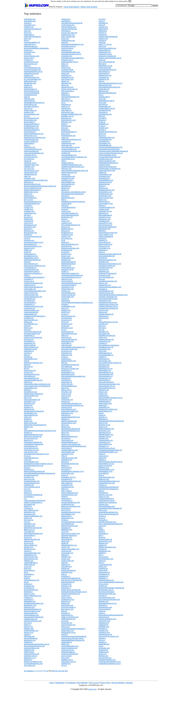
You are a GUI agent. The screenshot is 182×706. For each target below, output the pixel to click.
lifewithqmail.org (67, 229)
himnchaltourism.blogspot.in (109, 345)
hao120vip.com (104, 334)
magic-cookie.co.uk (106, 235)
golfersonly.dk (29, 652)
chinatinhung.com (67, 178)
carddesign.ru (104, 396)
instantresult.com (105, 378)
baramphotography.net (69, 411)
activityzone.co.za (105, 541)
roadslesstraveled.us (106, 499)
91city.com (28, 537)
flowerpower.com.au (106, 590)
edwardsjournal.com (31, 73)
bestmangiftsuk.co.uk (106, 469)
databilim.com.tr (67, 660)
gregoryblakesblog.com (69, 646)
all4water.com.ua (105, 436)
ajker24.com (103, 423)
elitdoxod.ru (28, 87)
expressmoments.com (107, 598)
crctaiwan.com (29, 211)
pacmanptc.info (29, 504)
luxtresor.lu (103, 238)
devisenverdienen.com (32, 184)
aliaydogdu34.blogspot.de (70, 429)
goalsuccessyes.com (31, 654)
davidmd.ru (28, 660)
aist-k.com (65, 425)
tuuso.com (65, 39)
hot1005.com (28, 318)
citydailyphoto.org (30, 174)
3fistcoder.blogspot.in (69, 535)
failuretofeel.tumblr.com (107, 594)
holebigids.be (103, 625)
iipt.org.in (102, 518)
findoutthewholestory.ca (32, 609)
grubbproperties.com (106, 339)
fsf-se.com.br (103, 584)
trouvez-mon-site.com (69, 33)
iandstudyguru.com (31, 559)
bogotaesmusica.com (32, 481)
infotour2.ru (28, 382)
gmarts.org (102, 654)
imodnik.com (103, 324)
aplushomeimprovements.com (72, 405)
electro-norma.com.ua (69, 89)
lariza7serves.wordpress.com (34, 266)
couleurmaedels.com (69, 149)
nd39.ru (27, 275)
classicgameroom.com (107, 171)
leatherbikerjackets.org (32, 260)
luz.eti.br (27, 238)
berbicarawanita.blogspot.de (34, 471)
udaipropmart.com (30, 46)
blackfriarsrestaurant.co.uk (33, 466)
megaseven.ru (29, 304)
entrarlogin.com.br (105, 54)
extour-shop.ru (66, 598)
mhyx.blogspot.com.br (32, 487)
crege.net (64, 209)
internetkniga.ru (29, 376)
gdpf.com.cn (65, 99)
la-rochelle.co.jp (104, 248)
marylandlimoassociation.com (35, 291)
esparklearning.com (31, 62)
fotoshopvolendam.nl (69, 132)
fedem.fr (64, 124)
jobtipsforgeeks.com (68, 361)
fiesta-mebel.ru (29, 122)
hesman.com (28, 632)
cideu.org (27, 176)
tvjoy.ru (26, 40)
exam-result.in (66, 656)
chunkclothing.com (68, 176)
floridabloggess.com (31, 126)
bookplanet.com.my (68, 477)
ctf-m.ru (64, 665)
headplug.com (104, 623)
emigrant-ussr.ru (67, 60)
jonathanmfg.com (67, 504)
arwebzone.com (67, 400)
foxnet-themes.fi (30, 132)
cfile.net (64, 456)
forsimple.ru (65, 576)
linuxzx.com (65, 227)
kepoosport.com (30, 370)
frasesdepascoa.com (31, 580)
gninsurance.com (67, 112)
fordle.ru (27, 578)
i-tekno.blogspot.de (31, 312)
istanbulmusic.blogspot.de (33, 394)
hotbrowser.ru (104, 316)
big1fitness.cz (29, 469)
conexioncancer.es (31, 157)
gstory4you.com (104, 621)
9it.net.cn (102, 537)
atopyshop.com (29, 512)
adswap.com (28, 541)
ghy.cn (101, 95)
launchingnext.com (31, 264)
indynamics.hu (66, 353)
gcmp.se (102, 640)
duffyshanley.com (30, 81)
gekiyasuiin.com (30, 640)
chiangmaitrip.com (68, 452)
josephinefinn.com (30, 359)
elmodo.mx (28, 85)
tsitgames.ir (103, 31)
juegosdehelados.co (106, 355)
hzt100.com (65, 312)
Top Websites (71, 683)
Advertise (129, 683)
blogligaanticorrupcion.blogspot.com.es (38, 464)
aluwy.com (65, 433)
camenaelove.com (30, 446)
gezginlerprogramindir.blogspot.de (73, 636)
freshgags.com (29, 526)
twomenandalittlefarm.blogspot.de (36, 48)
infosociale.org (66, 382)
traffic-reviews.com (68, 37)
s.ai (25, 499)
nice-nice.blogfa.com (106, 277)
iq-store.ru (102, 516)
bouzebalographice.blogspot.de (110, 508)
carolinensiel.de (104, 165)
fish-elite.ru (103, 118)
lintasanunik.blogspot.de (107, 227)
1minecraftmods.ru (31, 563)
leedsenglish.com (67, 258)
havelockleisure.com (31, 615)
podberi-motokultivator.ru (33, 502)
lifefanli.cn (102, 231)
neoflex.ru (65, 271)
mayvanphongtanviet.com (108, 299)
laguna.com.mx (104, 246)
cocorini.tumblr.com (31, 141)
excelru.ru (102, 611)
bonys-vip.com (29, 479)
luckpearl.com (29, 240)
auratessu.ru (28, 407)
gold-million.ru (66, 110)
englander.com (66, 56)
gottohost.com (29, 650)
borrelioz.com (29, 477)
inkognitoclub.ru (104, 380)
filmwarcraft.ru (66, 516)
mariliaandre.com (67, 487)
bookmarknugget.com (107, 477)
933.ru (101, 555)
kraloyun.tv (28, 493)
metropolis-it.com (105, 301)
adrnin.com (65, 541)
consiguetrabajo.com (69, 155)
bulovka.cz (65, 462)
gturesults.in (103, 520)
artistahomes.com (105, 400)
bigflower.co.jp (104, 467)
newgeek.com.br (67, 270)
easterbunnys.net (105, 75)
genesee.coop (29, 99)
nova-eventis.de (67, 281)
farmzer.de (102, 549)
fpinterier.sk (65, 130)
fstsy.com (64, 128)
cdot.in (63, 161)
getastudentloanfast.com (70, 97)
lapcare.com (65, 256)
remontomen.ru (66, 500)
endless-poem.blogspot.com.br (110, 58)
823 (63, 671)
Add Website (59, 683)
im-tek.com (65, 326)
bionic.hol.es (66, 510)
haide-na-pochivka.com (69, 617)
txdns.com (102, 46)
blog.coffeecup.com (31, 510)
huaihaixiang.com (30, 314)
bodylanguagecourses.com (71, 481)
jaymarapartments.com (107, 388)
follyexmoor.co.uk (30, 136)
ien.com (101, 330)
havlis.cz (102, 613)
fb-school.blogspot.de (106, 592)
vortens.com (65, 19)
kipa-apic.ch (28, 367)
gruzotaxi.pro (28, 339)
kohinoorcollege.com (31, 310)
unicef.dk (64, 42)
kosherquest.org (30, 254)
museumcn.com (104, 275)
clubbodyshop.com (68, 143)
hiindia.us (64, 520)
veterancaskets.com (68, 27)
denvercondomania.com (33, 188)
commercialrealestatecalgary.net (110, 147)
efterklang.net (66, 83)
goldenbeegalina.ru (68, 652)
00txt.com (27, 568)
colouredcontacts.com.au (70, 147)
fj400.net (102, 116)
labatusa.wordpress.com (70, 248)
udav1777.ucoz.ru (105, 44)
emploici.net (28, 60)
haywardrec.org (29, 343)
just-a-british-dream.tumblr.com (110, 363)
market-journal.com (68, 295)
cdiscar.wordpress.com (107, 161)
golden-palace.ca (30, 110)
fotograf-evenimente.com (108, 132)
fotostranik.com (104, 572)
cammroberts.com (105, 444)
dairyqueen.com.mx (68, 662)
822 (59, 671)
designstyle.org (104, 184)
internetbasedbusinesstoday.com (73, 376)
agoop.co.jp (103, 427)
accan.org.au (28, 543)
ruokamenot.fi (66, 499)
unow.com (102, 526)
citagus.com (65, 174)
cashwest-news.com (31, 165)
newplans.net (29, 485)
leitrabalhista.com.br (31, 258)
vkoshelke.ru (66, 21)
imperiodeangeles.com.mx (108, 322)
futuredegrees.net (105, 114)
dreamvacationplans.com (33, 516)
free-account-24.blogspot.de (71, 580)
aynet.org (102, 415)
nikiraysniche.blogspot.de (33, 287)
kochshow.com (104, 365)
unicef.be (102, 42)
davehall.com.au (105, 217)
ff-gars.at (102, 122)
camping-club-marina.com (70, 444)
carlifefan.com (29, 167)
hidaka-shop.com (67, 631)
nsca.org (102, 279)
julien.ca (27, 355)
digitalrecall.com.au (31, 192)
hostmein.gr (65, 613)
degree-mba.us (104, 202)
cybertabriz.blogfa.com (69, 213)
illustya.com (28, 328)
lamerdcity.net (66, 246)
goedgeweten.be (105, 110)
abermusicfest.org (30, 545)
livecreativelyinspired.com (70, 225)
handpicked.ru (29, 336)
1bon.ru (101, 563)
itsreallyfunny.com (30, 392)
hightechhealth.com (31, 631)
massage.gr (103, 289)
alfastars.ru (65, 419)
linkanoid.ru (28, 229)
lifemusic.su (65, 231)
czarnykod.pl (28, 221)
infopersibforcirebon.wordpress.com (37, 384)
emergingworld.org (68, 72)
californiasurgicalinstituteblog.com (73, 446)
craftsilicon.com (67, 180)
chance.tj (102, 454)
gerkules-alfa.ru (104, 97)
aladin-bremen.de (30, 423)
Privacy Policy (105, 683)
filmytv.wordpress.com (32, 611)
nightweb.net (103, 493)
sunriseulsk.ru (29, 497)
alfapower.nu (103, 419)
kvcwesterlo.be (66, 250)
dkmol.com (103, 200)
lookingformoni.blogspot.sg (108, 489)
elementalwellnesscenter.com (109, 87)
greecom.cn (65, 106)
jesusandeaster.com (106, 374)
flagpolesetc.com (30, 605)
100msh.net (65, 565)
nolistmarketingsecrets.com (71, 283)
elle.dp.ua (64, 85)
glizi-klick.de (103, 105)
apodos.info (28, 405)
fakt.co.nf (64, 64)
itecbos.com (103, 392)
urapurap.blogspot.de (69, 29)
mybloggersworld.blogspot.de (72, 275)
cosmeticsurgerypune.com (71, 151)
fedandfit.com (104, 124)
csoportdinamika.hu (68, 207)
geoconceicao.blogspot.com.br (72, 638)
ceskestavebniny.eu (31, 458)
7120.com (65, 532)
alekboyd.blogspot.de (69, 421)
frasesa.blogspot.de (68, 570)
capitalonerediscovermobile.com (36, 180)
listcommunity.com (105, 225)
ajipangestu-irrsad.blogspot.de (35, 425)
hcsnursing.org (66, 623)
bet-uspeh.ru (66, 469)
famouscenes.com (30, 64)
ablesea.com (103, 543)
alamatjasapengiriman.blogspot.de (111, 421)
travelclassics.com (68, 35)
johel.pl (26, 361)
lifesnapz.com (29, 231)
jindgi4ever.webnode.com (33, 363)
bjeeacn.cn (65, 466)
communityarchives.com (33, 149)
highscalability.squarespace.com (73, 347)
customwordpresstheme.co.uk (110, 662)
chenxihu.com (66, 169)
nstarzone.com (66, 279)
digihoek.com (103, 656)
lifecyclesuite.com (30, 233)
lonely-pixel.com (104, 242)
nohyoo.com (103, 283)
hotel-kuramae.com (68, 316)
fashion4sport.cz (105, 50)
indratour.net (66, 310)
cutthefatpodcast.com (32, 204)
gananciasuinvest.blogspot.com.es (36, 644)
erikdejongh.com (105, 52)
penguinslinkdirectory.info (70, 502)
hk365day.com (104, 627)
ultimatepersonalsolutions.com (72, 44)
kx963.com (28, 250)
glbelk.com (65, 644)
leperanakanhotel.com (107, 256)
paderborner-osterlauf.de (108, 502)
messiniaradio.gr (30, 303)
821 (56, 671)
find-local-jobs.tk (105, 609)
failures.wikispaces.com (32, 596)
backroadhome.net (31, 415)
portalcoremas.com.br (107, 500)
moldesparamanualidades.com (110, 287)
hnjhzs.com (65, 627)
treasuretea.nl (29, 35)
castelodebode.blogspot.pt (108, 163)
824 (66, 671)
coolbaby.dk (65, 153)
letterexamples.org (105, 244)
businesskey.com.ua (31, 450)
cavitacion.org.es (30, 163)
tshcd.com (28, 33)
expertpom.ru (29, 599)
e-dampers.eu (104, 77)
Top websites (28, 671)
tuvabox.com (103, 39)
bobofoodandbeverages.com (109, 481)
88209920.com (66, 530)
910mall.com (66, 528)
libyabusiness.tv (67, 233)
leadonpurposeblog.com (107, 260)
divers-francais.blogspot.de (108, 514)
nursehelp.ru (28, 279)
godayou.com (29, 112)
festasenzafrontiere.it (31, 124)
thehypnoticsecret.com (69, 526)
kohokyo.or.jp (66, 266)
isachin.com (103, 394)
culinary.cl (64, 205)
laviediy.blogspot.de (68, 262)
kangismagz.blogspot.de (70, 365)
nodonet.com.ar (29, 285)
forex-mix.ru (65, 134)
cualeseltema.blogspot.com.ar (110, 664)
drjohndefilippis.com (106, 180)
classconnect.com (30, 172)
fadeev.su (64, 66)
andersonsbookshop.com (70, 431)
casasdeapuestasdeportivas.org (110, 450)
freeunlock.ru (66, 588)
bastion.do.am (29, 409)
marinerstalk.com (67, 297)
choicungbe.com (67, 440)
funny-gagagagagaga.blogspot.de (111, 582)
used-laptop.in (66, 448)
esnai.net (102, 60)
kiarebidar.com (104, 367)
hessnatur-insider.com (69, 349)
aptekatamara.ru (105, 401)
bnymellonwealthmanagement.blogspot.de (39, 473)
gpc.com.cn (28, 108)
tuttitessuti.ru (103, 29)
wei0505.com (66, 557)
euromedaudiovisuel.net (107, 70)
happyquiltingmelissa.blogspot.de (111, 615)
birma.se (27, 467)
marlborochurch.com (106, 293)
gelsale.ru (102, 638)
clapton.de (102, 172)
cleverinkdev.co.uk (68, 159)
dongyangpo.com (105, 196)
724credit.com (29, 532)
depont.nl (102, 186)
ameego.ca (28, 433)
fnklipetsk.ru (103, 578)
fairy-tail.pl (102, 64)
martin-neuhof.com (31, 293)
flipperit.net (65, 603)
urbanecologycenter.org (32, 29)
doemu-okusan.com (106, 198)
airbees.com (28, 427)
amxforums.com (104, 431)
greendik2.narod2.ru (31, 106)
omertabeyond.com (106, 268)
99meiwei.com (66, 537)
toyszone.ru (28, 50)
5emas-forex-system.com (70, 533)
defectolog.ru (103, 213)
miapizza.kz (65, 301)
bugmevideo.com (67, 473)
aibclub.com (65, 427)
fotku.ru (64, 574)
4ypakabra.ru (103, 533)
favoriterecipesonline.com (70, 594)
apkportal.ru (103, 405)
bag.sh (101, 413)
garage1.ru (103, 642)
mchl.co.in (65, 308)
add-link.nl (65, 555)
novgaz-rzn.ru (29, 281)
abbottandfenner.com (69, 545)
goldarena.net (104, 652)
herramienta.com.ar (68, 632)
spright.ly (64, 497)
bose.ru (101, 475)
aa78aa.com (28, 547)
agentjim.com (103, 438)
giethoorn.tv (65, 95)
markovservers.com (31, 295)
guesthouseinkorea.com (107, 619)
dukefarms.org (104, 79)
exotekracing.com (67, 599)
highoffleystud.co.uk (106, 347)
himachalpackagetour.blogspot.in (73, 629)
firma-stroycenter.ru (68, 607)
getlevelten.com (30, 524)
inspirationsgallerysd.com (33, 380)
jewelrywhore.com (68, 374)
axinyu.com (103, 510)
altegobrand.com (105, 433)
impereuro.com (66, 324)
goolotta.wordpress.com (107, 522)
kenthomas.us (66, 370)
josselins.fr (102, 357)
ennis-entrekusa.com (31, 56)
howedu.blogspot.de (106, 314)
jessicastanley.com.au (107, 386)
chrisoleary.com (104, 176)
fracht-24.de (103, 570)
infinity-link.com (67, 384)
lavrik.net (27, 262)
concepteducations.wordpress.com (74, 157)
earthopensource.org (31, 77)
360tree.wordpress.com (107, 547)
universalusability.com (32, 42)
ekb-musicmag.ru (67, 91)
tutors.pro (27, 31)
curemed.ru (28, 205)
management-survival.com (108, 308)
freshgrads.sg (29, 588)
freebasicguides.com (106, 580)
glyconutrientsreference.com (34, 646)
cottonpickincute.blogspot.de (109, 149)
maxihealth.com (30, 299)
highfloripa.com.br (30, 349)
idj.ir (100, 320)
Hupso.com (92, 689)
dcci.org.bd (65, 658)
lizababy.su (28, 235)
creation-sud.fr (104, 209)
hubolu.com (103, 312)
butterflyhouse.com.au (107, 448)
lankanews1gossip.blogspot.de (110, 254)
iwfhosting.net (104, 390)
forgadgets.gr (103, 576)
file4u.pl (64, 611)
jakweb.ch (27, 390)
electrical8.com (104, 89)
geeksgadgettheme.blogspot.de (72, 640)
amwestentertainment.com (108, 512)
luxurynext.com (66, 238)
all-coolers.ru (66, 438)
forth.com (27, 576)
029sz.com (103, 566)
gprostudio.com (104, 648)
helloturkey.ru (29, 351)
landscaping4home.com (32, 246)
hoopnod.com (104, 318)
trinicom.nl (102, 33)
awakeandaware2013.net (70, 417)
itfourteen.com (66, 392)
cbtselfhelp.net (66, 460)
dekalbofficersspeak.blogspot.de (73, 202)
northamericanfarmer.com (33, 283)
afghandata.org (66, 539)
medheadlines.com (68, 306)
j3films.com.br (66, 390)
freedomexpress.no (31, 590)
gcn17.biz (102, 99)
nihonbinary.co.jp (67, 287)
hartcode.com (104, 332)
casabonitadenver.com (69, 450)
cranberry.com (66, 223)
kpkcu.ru (102, 252)
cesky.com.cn (104, 456)
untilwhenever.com (68, 40)
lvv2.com (27, 489)
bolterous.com (104, 479)
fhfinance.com (66, 122)
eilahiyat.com (103, 91)
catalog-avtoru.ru (67, 163)
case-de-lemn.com (31, 452)
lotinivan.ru (65, 242)
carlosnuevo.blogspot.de (33, 442)
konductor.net (66, 254)
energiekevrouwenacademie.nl (72, 58)
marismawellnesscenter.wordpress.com (113, 295)
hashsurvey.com (104, 341)
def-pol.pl (27, 215)
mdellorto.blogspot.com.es (108, 306)
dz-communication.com (32, 79)
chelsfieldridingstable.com (108, 452)
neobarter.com (104, 271)
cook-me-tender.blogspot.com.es (111, 153)
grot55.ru (64, 634)
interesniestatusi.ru (106, 376)
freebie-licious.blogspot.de (70, 590)
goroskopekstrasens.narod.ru (72, 522)
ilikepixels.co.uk (67, 328)
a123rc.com (65, 547)
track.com (27, 39)
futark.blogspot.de (67, 582)
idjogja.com (28, 322)
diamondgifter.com (68, 182)
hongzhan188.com (31, 320)
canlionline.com (104, 442)
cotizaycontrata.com (31, 151)
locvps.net (27, 491)
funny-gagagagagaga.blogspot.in (111, 524)
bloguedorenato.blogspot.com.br (110, 462)
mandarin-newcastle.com (108, 297)
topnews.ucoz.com (105, 495)
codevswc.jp (28, 508)
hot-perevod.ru (66, 318)
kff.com (26, 368)
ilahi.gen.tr (102, 328)
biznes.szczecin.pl (105, 466)
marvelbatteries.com (106, 291)
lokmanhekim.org (30, 244)
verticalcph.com (29, 19)
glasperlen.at (66, 105)
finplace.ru (102, 120)
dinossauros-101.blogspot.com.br (73, 192)
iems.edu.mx (28, 520)
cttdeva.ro (102, 205)
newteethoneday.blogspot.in (34, 277)
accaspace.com (29, 514)
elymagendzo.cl (104, 72)
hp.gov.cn (64, 314)
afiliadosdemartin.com (32, 539)
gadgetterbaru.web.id (106, 101)
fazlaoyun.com (29, 594)
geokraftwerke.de (67, 524)
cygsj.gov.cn (28, 223)
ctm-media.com (29, 665)
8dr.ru (101, 528)
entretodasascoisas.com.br (71, 54)
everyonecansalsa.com (32, 70)
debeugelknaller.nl (105, 215)
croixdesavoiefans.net (107, 207)
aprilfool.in (102, 553)
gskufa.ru (27, 634)
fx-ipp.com (102, 103)
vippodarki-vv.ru (30, 25)
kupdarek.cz (103, 250)
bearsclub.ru (28, 440)
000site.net (65, 568)
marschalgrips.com (68, 293)
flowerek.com (66, 126)
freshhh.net (103, 586)
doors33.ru (65, 196)
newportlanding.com (31, 270)
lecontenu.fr (103, 258)
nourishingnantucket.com (108, 281)
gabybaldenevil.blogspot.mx (34, 103)
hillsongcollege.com (31, 347)
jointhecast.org (104, 359)
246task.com (28, 561)
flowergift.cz (28, 592)
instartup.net (65, 378)
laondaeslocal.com (31, 256)
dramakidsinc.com (105, 192)
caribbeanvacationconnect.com (72, 167)
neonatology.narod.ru (32, 271)
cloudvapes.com (105, 143)
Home (51, 683)
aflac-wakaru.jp (66, 483)
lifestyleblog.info (104, 229)
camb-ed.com (66, 551)
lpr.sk (63, 240)
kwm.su (101, 491)
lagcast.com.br (29, 248)
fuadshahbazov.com (31, 128)
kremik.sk (27, 252)
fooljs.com (102, 134)
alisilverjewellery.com (106, 429)
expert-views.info (105, 68)
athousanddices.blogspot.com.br (111, 398)
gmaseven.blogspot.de (69, 654)
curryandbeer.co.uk (106, 204)
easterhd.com (66, 75)
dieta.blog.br (28, 182)
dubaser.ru (65, 93)
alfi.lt (25, 429)
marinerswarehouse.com (33, 297)
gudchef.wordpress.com (32, 621)
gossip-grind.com (67, 650)
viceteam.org (28, 27)
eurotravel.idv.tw (67, 70)
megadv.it (64, 304)
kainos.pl (27, 365)
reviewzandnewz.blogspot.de (34, 500)
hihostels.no (103, 629)
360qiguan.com (29, 549)
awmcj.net (27, 417)
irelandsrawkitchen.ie (69, 386)
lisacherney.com (30, 227)
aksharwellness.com (68, 423)
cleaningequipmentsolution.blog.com (74, 171)
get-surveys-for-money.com (109, 636)
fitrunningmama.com (31, 118)
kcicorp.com (28, 372)
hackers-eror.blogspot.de (33, 337)
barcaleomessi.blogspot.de (34, 411)
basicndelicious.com (68, 409)
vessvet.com (103, 27)
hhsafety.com (103, 631)
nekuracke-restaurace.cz (33, 273)
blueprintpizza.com (105, 471)
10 (47, 671)
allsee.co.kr (65, 434)
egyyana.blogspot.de (31, 93)
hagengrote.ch (104, 617)
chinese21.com (29, 178)
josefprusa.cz (66, 359)
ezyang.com (65, 596)
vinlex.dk (102, 25)
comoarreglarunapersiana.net (109, 157)
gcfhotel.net (28, 642)
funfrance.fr (28, 584)
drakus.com (28, 194)
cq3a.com (64, 138)
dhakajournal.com (105, 182)
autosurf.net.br (66, 407)
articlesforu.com (30, 401)
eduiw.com (65, 73)
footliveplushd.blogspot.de (70, 578)
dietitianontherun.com (107, 190)
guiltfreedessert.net (68, 619)
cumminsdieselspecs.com (33, 664)
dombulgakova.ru (30, 198)
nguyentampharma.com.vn (71, 277)
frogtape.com (103, 128)
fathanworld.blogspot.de (107, 93)
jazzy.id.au (65, 388)
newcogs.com (104, 270)
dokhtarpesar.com (67, 198)
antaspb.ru (28, 419)
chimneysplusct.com (31, 171)
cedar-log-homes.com (69, 458)
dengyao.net (103, 188)
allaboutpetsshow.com (69, 436)
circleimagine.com (105, 174)
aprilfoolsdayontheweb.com (71, 403)
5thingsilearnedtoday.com (33, 533)
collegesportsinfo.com (107, 138)
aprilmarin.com (29, 403)
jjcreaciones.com (105, 361)
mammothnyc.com (105, 223)
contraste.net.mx (30, 155)
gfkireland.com (29, 636)
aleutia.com (28, 421)
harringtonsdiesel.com (32, 334)
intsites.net (28, 518)
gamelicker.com (67, 101)
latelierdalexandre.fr (68, 264)
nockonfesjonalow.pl (68, 285)
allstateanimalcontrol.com (33, 434)
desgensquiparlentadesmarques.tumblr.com (40, 186)
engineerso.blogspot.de (107, 56)
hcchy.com (102, 351)
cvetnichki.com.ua (105, 211)
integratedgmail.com (31, 378)
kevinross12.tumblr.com (70, 368)
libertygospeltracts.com (69, 244)
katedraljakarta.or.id (106, 372)
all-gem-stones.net (31, 438)
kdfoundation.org (105, 370)
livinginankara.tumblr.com (108, 233)
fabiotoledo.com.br (105, 66)
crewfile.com (28, 209)
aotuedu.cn (103, 417)
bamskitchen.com (30, 413)
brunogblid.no (104, 473)
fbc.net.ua (102, 136)
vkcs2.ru (102, 21)
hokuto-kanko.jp (30, 345)
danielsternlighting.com (107, 660)
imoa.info (27, 326)
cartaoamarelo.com (106, 440)
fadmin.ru (27, 66)
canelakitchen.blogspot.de (33, 444)
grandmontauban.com (69, 648)
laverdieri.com (104, 262)
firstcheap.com (29, 607)
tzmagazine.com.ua (68, 46)
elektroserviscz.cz (30, 89)
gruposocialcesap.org (69, 339)
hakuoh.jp (64, 336)
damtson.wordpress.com (33, 662)
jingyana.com (103, 504)
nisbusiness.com (105, 285)
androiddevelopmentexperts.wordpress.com (40, 431)
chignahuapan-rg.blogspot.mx (109, 169)
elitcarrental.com (67, 87)
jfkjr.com (64, 363)
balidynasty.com (67, 413)
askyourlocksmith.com (32, 400)
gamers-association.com (70, 549)
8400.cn (102, 530)
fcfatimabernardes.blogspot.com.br (74, 592)
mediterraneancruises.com (108, 304)
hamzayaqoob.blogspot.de (33, 617)
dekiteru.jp (65, 190)
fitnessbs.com (66, 118)
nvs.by (101, 646)
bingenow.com (66, 467)
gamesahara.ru (29, 570)
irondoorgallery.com (31, 396)
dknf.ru (63, 200)
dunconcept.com (67, 79)
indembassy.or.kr (67, 518)
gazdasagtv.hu (66, 642)
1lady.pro (64, 563)
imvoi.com (65, 322)
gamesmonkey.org (30, 613)
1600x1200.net (29, 565)
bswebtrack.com (105, 551)
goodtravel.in (103, 650)
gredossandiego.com (31, 648)
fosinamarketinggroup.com (33, 134)
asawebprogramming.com (70, 512)
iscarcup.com (66, 394)
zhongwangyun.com (106, 559)
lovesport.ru (103, 240)
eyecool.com (66, 68)
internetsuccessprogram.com (109, 384)
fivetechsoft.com (67, 605)
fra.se (26, 572)
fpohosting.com (66, 572)
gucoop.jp (64, 621)
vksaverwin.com (30, 21)
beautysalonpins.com (32, 483)
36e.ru (101, 535)
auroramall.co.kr (67, 553)
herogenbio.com (104, 349)
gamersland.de (29, 101)
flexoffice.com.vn (67, 116)
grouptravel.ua (29, 341)
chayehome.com (67, 454)
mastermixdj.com (67, 289)
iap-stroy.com (103, 310)
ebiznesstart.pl (104, 73)
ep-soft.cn (27, 54)
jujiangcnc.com (66, 355)
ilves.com (102, 326)
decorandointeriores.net (70, 215)
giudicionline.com (30, 105)
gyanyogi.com (66, 337)
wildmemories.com (31, 557)
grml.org (27, 522)
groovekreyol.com (30, 95)
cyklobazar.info (104, 221)
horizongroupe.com (68, 625)
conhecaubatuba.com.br (107, 155)
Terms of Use (94, 683)
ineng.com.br (66, 396)
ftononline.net (66, 584)
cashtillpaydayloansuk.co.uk (71, 165)
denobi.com (65, 188)
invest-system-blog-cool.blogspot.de (37, 386)
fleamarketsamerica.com (108, 603)
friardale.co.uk (66, 586)
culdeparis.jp (66, 664)
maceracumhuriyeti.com (32, 237)
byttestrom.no (104, 446)
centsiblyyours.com (106, 159)
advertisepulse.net (105, 539)
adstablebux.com (30, 555)
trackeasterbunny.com (107, 483)
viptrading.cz (103, 23)
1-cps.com (28, 566)
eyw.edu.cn (103, 596)
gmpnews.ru (103, 112)
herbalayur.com (104, 632)
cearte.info (102, 458)
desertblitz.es (66, 186)
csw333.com (28, 207)
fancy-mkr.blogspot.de (107, 62)
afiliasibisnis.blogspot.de (33, 528)
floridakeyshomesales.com (33, 603)
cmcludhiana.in (104, 141)
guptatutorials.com (30, 619)
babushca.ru (65, 415)
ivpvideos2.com (67, 485)
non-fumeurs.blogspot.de (33, 495)
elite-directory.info (105, 85)
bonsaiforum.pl (66, 479)
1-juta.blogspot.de (105, 565)
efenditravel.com (30, 83)
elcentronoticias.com (31, 91)
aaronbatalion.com (68, 514)
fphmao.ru (102, 130)
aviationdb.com (104, 407)
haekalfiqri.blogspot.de (107, 336)
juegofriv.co (28, 357)
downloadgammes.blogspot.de (72, 194)
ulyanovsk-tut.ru (30, 44)
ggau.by (27, 97)
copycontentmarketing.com (34, 153)
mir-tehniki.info (29, 301)
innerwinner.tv (66, 380)
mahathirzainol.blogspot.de (108, 487)
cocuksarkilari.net (105, 139)
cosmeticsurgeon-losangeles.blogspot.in (113, 151)
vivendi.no (27, 23)
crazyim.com (66, 211)
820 (53, 671)
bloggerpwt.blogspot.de (69, 464)
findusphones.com (105, 607)
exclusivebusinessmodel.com (109, 599)
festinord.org (66, 601)
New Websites (82, 683)
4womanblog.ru (29, 535)
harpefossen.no (67, 615)
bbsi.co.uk (27, 398)
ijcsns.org (27, 330)
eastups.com (28, 75)
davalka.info (28, 219)
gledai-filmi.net (104, 644)
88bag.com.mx (29, 530)
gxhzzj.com (103, 337)
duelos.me (65, 81)
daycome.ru (28, 217)
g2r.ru (63, 103)
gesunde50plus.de (30, 638)
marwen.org (65, 291)
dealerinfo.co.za (30, 658)
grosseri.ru (28, 353)
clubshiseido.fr (29, 143)
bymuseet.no (66, 508)
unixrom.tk (102, 40)
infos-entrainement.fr (106, 382)
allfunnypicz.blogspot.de (33, 436)
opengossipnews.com (69, 495)
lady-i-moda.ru (66, 491)
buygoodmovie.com (31, 448)
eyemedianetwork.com (32, 68)
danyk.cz (64, 219)
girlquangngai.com (105, 634)
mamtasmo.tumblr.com (107, 266)
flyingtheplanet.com (68, 136)
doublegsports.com (106, 194)
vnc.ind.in (102, 19)
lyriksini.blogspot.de (106, 237)
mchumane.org (29, 308)
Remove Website (118, 683)
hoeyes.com (28, 627)
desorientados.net (67, 184)
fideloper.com (103, 601)
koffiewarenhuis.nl (105, 353)
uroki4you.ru (103, 568)
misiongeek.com (30, 289)
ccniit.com (27, 460)
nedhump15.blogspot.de (107, 273)
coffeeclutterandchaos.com (71, 139)
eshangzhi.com (29, 52)
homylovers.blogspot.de (32, 332)
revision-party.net (67, 561)
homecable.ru (66, 343)
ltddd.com (64, 489)
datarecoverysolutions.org (70, 506)
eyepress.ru (28, 598)
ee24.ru (101, 81)
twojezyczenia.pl (67, 48)
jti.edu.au (64, 357)
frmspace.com (29, 586)
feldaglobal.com (30, 601)
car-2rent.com (29, 169)
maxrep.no (65, 299)
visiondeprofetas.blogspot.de (71, 23)
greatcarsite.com (105, 106)
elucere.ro (27, 551)
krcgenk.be (65, 252)
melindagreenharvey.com (108, 303)
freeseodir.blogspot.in (32, 130)
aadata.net (102, 545)
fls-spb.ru (102, 126)
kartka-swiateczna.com (69, 493)
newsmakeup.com (68, 268)
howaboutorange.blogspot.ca (34, 316)
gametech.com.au (30, 656)
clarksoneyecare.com (69, 172)
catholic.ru (102, 460)
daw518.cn (28, 506)
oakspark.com (66, 50)
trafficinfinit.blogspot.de (32, 37)
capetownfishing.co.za (69, 442)
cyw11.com (65, 221)
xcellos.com (65, 559)
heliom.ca (27, 625)
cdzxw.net (27, 161)
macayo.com (66, 237)
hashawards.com (67, 341)
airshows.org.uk (104, 425)
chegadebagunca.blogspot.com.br (36, 454)
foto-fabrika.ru (29, 574)
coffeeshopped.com (31, 139)
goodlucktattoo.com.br (107, 108)
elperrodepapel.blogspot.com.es (110, 83)
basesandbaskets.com (32, 553)
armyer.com (65, 401)
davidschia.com (67, 217)
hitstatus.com (29, 629)
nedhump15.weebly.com (70, 273)
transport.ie (103, 35)
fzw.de (26, 582)
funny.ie (27, 116)
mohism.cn (103, 485)
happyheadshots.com (69, 334)
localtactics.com (67, 235)
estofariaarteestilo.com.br (33, 72)
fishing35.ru (103, 605)
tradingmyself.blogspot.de (108, 37)
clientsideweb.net (105, 145)
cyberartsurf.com (30, 213)
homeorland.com (67, 332)
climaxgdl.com (66, 145)
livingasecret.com (30, 225)
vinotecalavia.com (67, 25)
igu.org (63, 330)
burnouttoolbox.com (31, 462)
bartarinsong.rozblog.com (108, 409)
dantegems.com (104, 219)
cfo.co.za (27, 456)
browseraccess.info (31, 475)
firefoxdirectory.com (68, 120)
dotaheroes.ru (29, 196)
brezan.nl (64, 475)
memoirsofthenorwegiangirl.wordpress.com (77, 303)
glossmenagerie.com (31, 114)
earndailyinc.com (67, 77)
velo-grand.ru (103, 557)
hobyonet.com (66, 345)
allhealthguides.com (106, 434)
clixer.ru (27, 145)
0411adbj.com (66, 566)
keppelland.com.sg (105, 368)
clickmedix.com (29, 147)
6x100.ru (102, 532)
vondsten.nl (103, 343)
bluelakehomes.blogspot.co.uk (72, 471)
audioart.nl (65, 398)
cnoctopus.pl (66, 141)
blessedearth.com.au (106, 464)
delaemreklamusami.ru (32, 190)
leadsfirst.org (66, 260)
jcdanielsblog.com (30, 388)
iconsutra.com (66, 320)
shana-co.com (104, 497)
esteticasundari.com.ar (69, 62)
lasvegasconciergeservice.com (110, 264)
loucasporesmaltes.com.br (33, 242)
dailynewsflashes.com (107, 506)
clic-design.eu (29, 159)
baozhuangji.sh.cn (105, 411)
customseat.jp (66, 204)
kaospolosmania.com (32, 374)
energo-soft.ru (29, 58)
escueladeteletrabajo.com (70, 52)
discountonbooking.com (32, 202)
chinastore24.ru (104, 178)
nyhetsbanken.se (30, 268)
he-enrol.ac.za (66, 351)
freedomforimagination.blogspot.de (111, 588)
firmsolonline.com (30, 120)
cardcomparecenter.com (107, 167)
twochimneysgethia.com (107, 48)
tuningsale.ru (66, 31)
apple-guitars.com (105, 403)
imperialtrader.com (31, 324)
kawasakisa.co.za (67, 372)
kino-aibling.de (66, 367)
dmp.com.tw (28, 200)
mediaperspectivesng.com (33, 306)
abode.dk (64, 543)
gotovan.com (66, 108)
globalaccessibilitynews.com (71, 114)
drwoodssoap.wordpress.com (35, 138)
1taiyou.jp (102, 561)
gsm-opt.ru (28, 623)
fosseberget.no (104, 574)
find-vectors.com (67, 609)
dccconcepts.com (105, 658)
